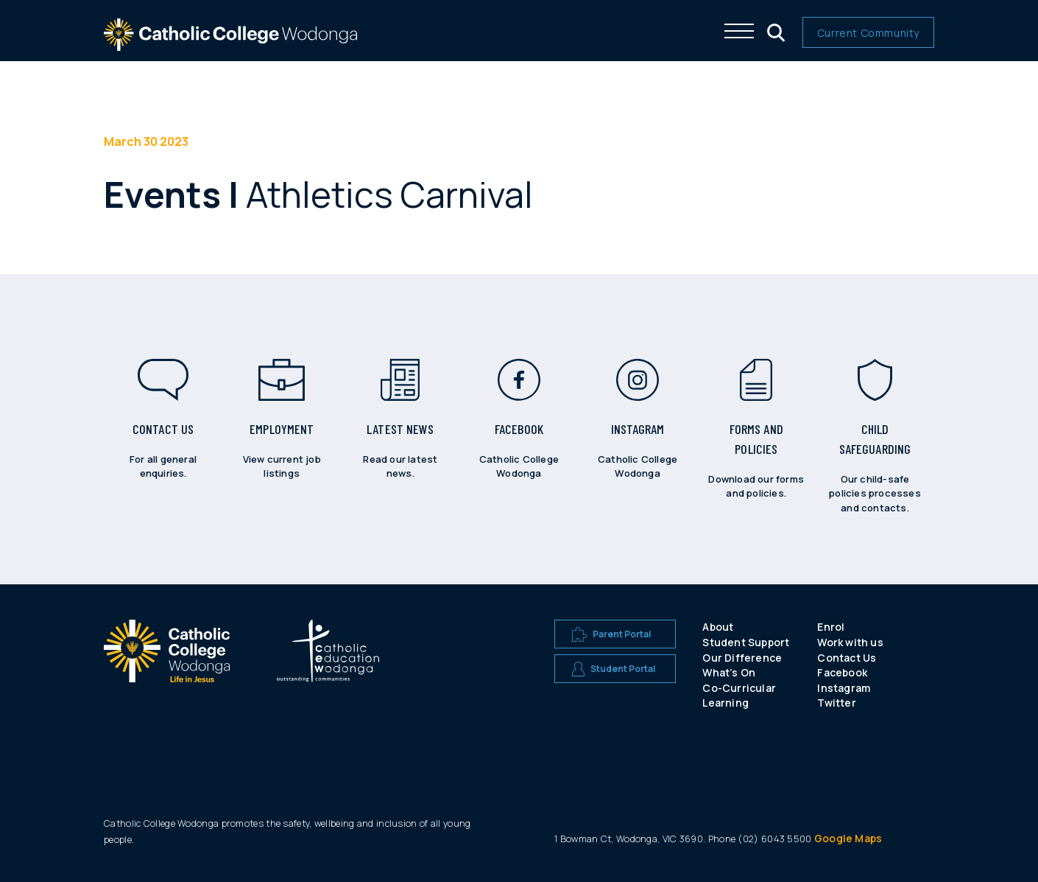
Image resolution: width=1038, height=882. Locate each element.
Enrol (830, 627)
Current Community (868, 33)
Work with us (850, 642)
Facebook (842, 672)
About (717, 627)
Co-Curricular (739, 688)
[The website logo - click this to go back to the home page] (230, 44)
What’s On (728, 672)
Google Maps (848, 838)
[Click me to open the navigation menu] (739, 31)
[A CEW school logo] (167, 667)
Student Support (745, 642)
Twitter (836, 703)
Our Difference (742, 658)
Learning (725, 703)
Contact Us (846, 658)
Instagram (843, 688)
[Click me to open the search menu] (774, 31)
